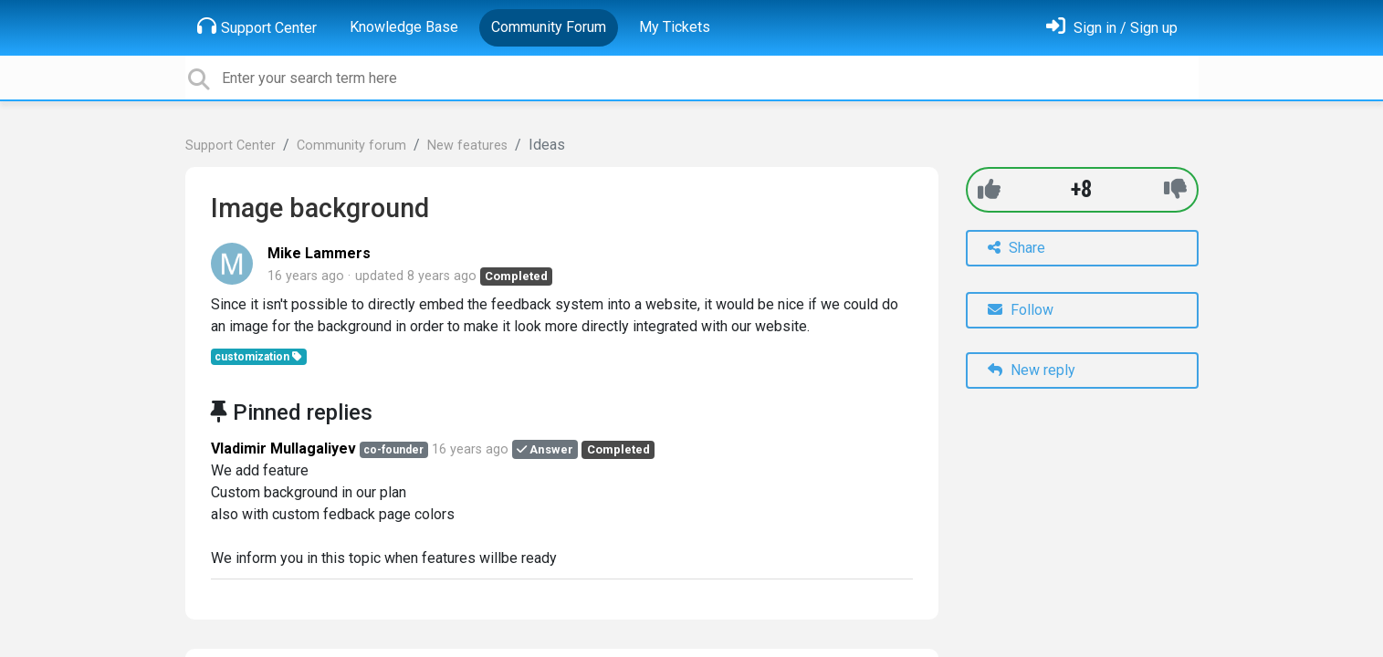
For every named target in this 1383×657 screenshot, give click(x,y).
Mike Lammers (319, 253)
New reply (1031, 370)
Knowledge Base (404, 27)
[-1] (1175, 189)
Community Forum (548, 27)
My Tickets (674, 27)
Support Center (257, 26)
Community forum (351, 145)
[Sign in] (1112, 28)
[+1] (989, 189)
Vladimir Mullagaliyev (283, 448)
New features (467, 145)
